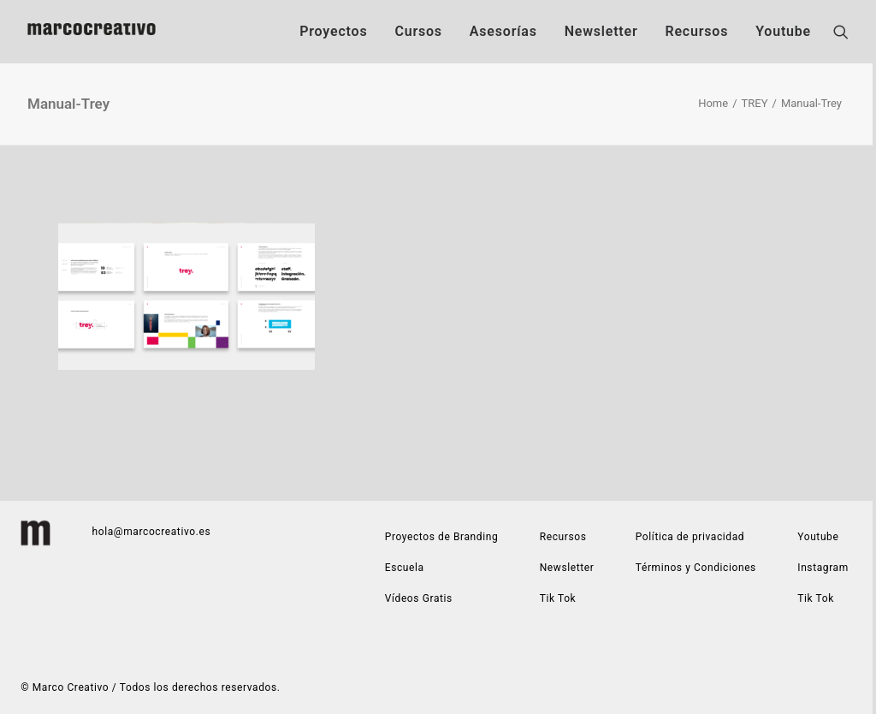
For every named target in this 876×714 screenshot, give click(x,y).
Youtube (783, 31)
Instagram (823, 568)
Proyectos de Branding (442, 537)
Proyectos (333, 31)
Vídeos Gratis (419, 598)
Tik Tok (815, 598)
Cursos (417, 31)
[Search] (841, 31)
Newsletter (601, 31)
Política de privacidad (690, 537)
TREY (755, 103)
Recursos (696, 31)
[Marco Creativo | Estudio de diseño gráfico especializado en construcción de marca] (91, 31)
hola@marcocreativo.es (151, 532)
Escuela (404, 568)
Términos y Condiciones (696, 568)
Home (713, 103)
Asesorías (503, 31)
